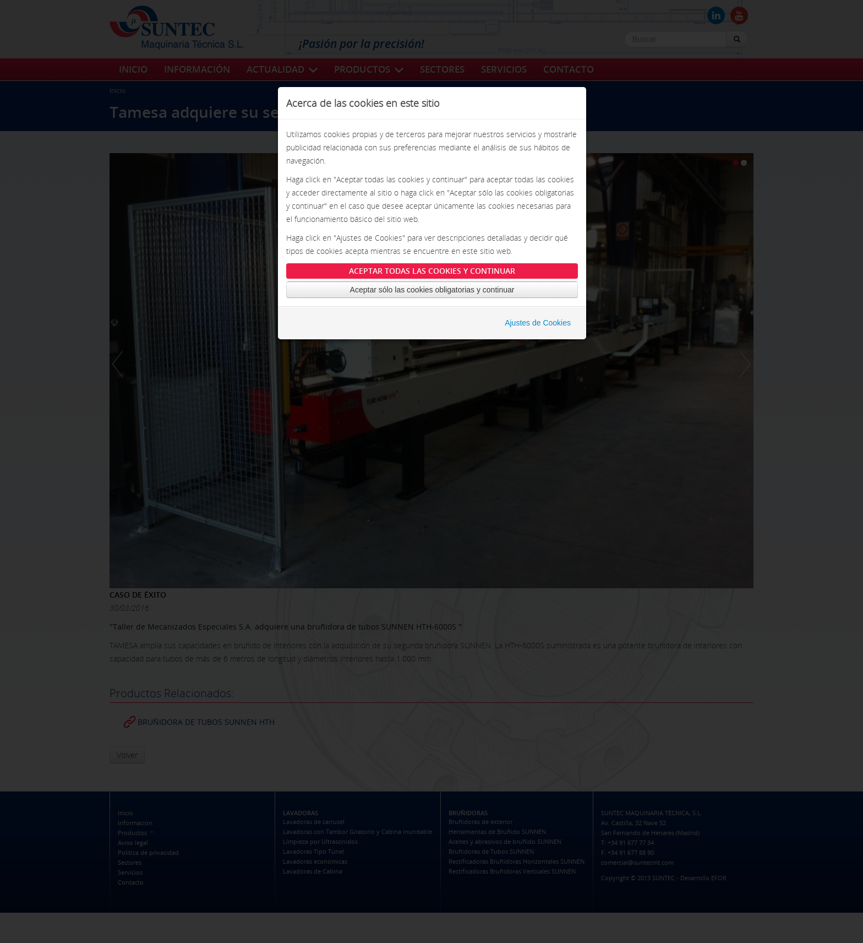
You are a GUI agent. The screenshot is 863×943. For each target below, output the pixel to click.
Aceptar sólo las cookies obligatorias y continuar (432, 297)
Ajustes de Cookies (538, 330)
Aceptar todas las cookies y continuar (432, 278)
